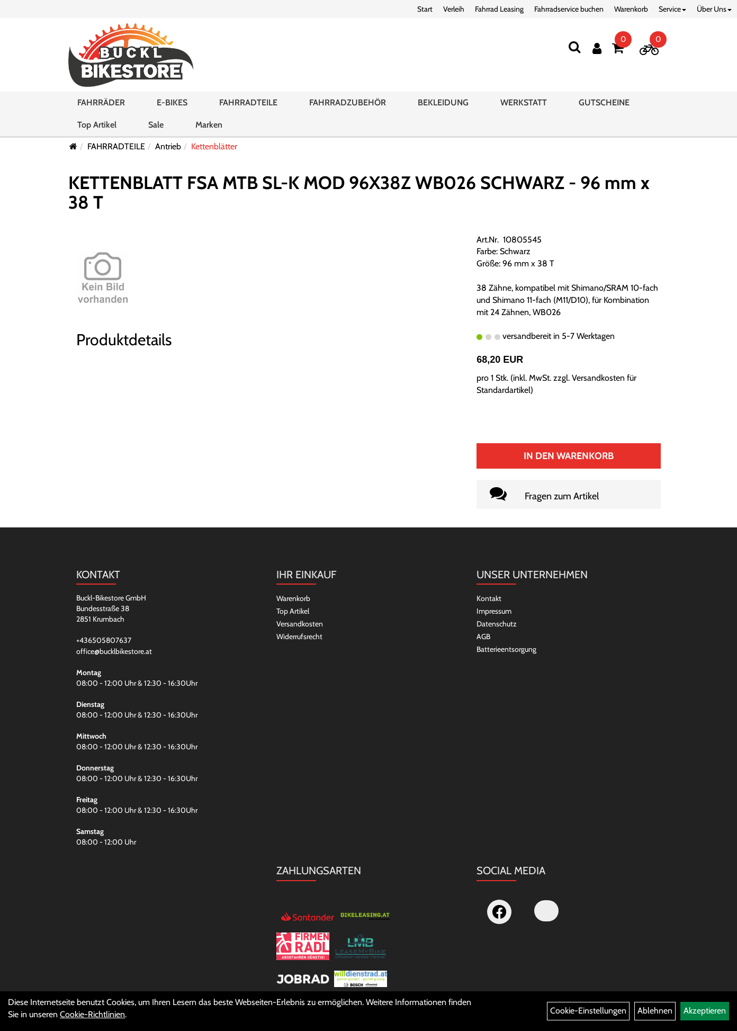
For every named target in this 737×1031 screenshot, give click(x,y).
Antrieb (168, 146)
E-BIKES (172, 102)
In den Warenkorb (569, 456)
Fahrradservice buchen (569, 9)
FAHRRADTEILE (248, 102)
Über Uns (714, 9)
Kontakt (489, 598)
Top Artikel (96, 125)
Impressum (494, 611)
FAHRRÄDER (101, 102)
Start (425, 9)
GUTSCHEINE (604, 102)
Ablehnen (654, 1011)
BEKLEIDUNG (443, 102)
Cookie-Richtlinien (92, 1014)
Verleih (453, 9)
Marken (208, 125)
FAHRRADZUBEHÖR (347, 102)
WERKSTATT (523, 102)
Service (672, 9)
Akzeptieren (705, 1011)
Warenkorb (631, 9)
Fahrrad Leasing (499, 9)
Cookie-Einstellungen (588, 1011)
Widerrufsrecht (299, 636)
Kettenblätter (214, 146)
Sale (156, 125)
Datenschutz (497, 624)
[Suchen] (574, 47)
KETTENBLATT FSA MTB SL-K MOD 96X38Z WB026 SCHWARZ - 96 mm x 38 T (359, 192)
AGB (483, 636)
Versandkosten (299, 624)
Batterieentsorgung (506, 649)
